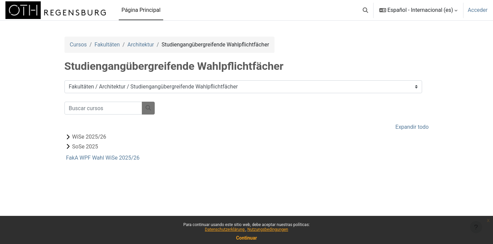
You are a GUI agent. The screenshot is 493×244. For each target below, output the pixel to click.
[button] (365, 10)
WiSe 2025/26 (89, 137)
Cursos (78, 44)
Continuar (246, 238)
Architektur (141, 44)
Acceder (478, 10)
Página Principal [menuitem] (140, 10)
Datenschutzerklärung (225, 229)
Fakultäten (107, 44)
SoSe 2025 (85, 146)
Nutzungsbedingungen (267, 229)
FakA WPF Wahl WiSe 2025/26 (103, 158)
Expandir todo (412, 127)
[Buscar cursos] (103, 108)
